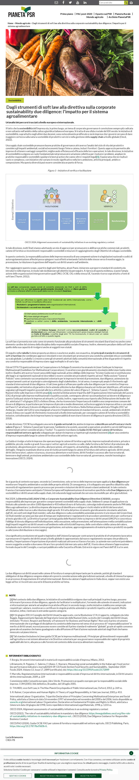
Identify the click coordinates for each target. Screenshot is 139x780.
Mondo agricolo (22, 23)
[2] (50, 392)
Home (11, 23)
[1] (97, 156)
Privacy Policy (105, 769)
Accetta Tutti (88, 776)
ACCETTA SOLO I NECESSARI (53, 776)
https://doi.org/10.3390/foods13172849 (88, 669)
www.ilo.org (16, 702)
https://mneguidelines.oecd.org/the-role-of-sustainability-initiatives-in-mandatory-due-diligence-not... (70, 715)
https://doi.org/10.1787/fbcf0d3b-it (28, 726)
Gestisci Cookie (17, 776)
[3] (109, 432)
